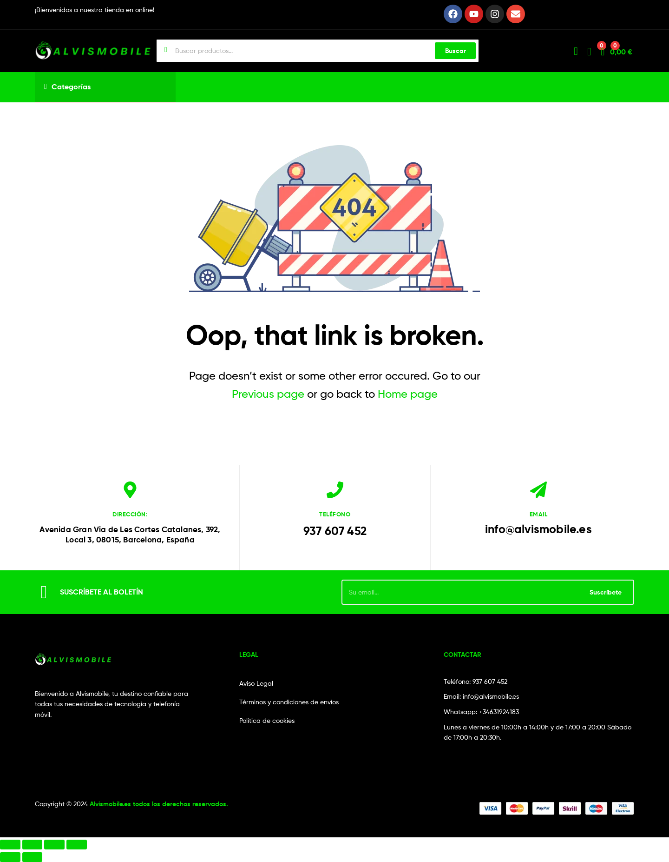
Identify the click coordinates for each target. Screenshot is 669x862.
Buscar (455, 51)
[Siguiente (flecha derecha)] (32, 857)
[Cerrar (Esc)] (76, 844)
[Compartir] (54, 844)
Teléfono (334, 514)
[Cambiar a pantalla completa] (32, 844)
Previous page (268, 394)
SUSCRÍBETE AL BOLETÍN (101, 591)
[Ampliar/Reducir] (10, 844)
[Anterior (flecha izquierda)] (10, 857)
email (539, 514)
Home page (408, 394)
